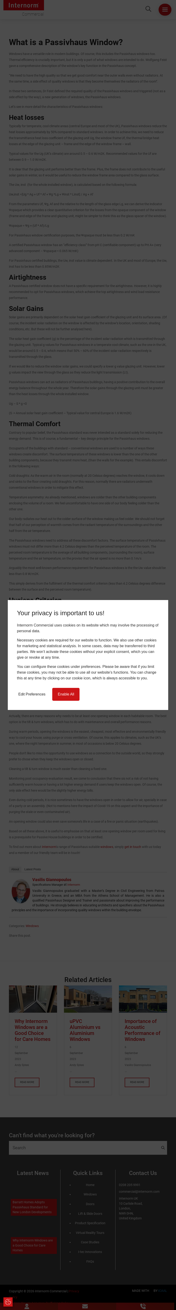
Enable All (66, 694)
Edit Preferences (31, 694)
